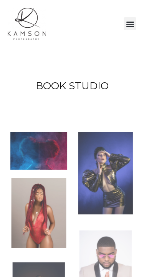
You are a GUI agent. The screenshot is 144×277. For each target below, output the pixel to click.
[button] (130, 23)
